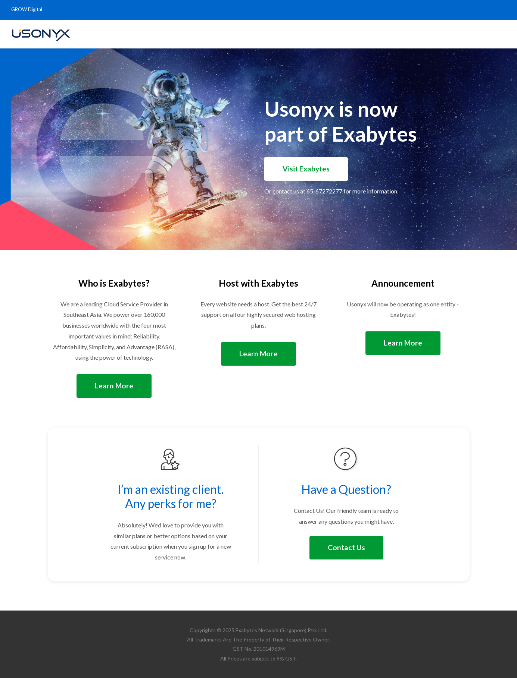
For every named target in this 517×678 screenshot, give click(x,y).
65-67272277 (324, 191)
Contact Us (346, 547)
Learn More (114, 385)
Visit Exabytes (306, 168)
